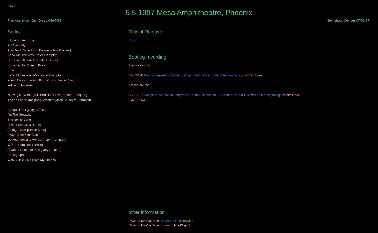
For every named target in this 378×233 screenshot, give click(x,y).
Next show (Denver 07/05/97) (349, 20)
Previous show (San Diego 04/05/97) (34, 20)
